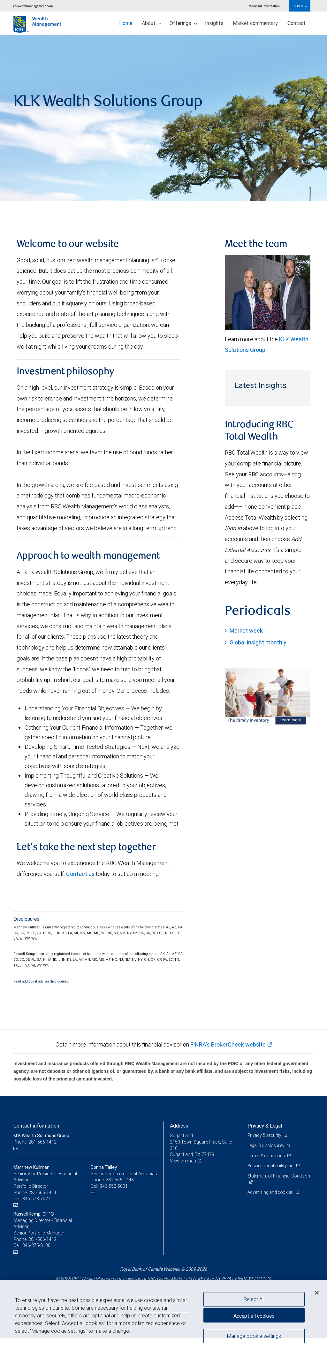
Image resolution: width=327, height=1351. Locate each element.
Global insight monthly (258, 642)
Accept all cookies (253, 1316)
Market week (246, 630)
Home (125, 23)
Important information (263, 6)
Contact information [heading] (36, 1125)
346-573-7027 (36, 1198)
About (152, 23)
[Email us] (16, 1148)
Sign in (300, 6)
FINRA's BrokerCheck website (228, 1044)
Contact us (80, 874)
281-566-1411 (42, 1192)
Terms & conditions (266, 1156)
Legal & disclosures (266, 1145)
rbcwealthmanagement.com (33, 6)
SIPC (261, 1279)
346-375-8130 (36, 1245)
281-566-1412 (42, 1239)
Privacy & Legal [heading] (264, 1125)
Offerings (183, 23)
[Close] (317, 1293)
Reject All (254, 1299)
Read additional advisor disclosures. (41, 981)
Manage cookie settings (254, 1336)
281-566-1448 (120, 1180)
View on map (183, 1161)
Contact (296, 23)
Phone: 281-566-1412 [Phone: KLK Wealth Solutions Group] (35, 1142)
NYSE (220, 1279)
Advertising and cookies (270, 1192)
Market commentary (255, 23)
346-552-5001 (114, 1186)
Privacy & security (264, 1135)
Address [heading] (179, 1125)
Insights (214, 23)
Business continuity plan (270, 1166)
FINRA (241, 1279)
